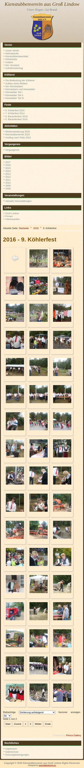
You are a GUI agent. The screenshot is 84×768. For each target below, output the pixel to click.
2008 (8, 188)
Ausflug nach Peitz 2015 (18, 137)
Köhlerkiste (11, 59)
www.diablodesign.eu (47, 765)
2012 (8, 176)
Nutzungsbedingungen (17, 754)
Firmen (9, 216)
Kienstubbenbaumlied (16, 56)
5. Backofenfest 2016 (16, 119)
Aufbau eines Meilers (16, 83)
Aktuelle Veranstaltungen (18, 201)
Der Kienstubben (14, 86)
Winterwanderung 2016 (17, 131)
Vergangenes (12, 149)
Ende (48, 724)
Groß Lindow (12, 213)
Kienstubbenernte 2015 (17, 134)
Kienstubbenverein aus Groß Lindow (42, 4)
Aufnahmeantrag (14, 68)
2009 (8, 185)
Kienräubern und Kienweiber (20, 89)
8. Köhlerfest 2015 (15, 110)
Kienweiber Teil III (14, 98)
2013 (8, 174)
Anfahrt (9, 62)
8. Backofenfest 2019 (16, 116)
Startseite (24, 228)
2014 (8, 171)
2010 (8, 182)
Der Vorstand (12, 65)
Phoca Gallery (73, 735)
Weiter (38, 724)
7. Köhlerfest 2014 (15, 113)
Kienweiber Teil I (14, 92)
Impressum (11, 748)
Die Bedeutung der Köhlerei (20, 80)
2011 (8, 180)
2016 (8, 165)
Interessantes (12, 219)
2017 (8, 162)
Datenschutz (12, 751)
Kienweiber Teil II (14, 95)
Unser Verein (12, 50)
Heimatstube (12, 53)
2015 (8, 168)
